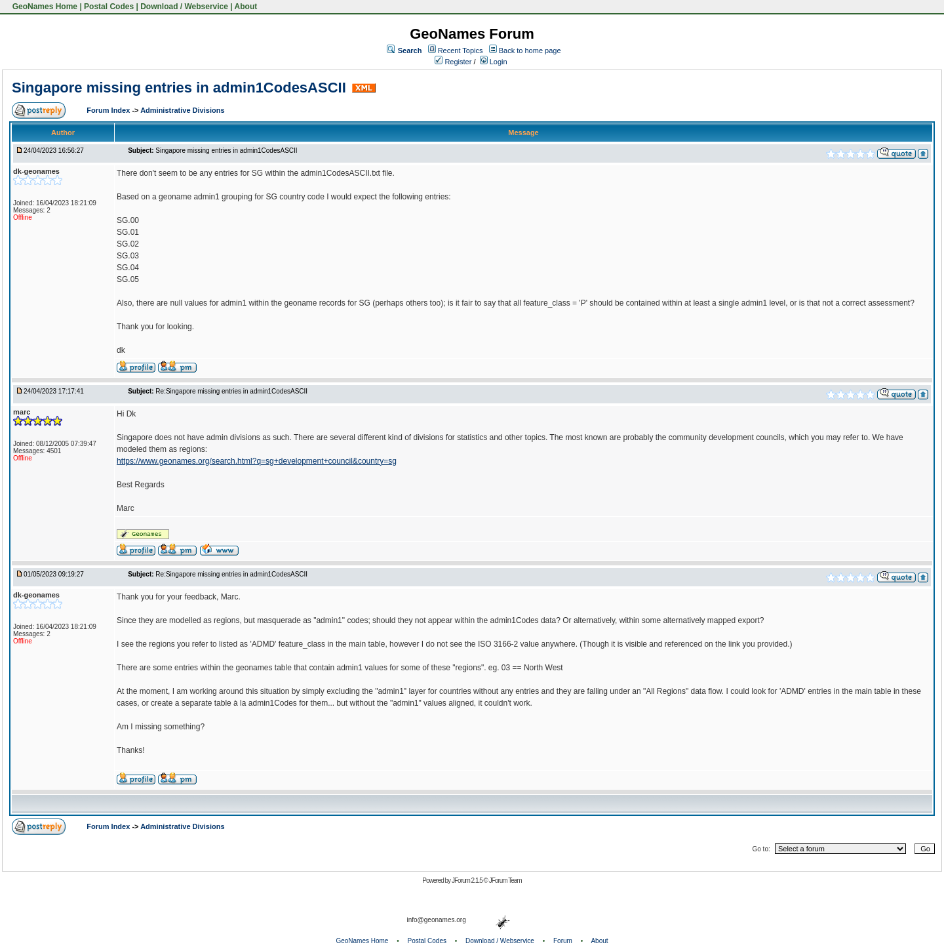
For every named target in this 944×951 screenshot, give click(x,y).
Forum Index (109, 110)
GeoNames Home (43, 6)
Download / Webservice (184, 6)
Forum (562, 940)
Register (453, 62)
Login (493, 62)
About (246, 6)
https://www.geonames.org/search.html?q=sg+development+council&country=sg (257, 461)
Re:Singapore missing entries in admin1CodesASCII (231, 391)
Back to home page (530, 50)
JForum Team (505, 880)
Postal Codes (109, 6)
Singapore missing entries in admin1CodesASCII (179, 87)
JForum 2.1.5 (468, 880)
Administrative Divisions (182, 110)
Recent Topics (460, 50)
